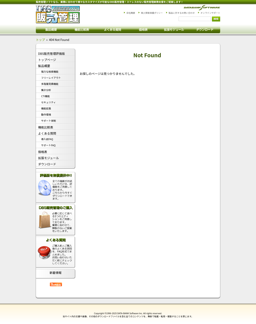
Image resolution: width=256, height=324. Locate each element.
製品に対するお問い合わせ (182, 12)
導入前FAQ (47, 139)
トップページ (47, 59)
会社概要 (130, 12)
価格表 (143, 29)
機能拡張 (46, 108)
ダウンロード (204, 29)
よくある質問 (112, 29)
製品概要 (51, 29)
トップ (40, 39)
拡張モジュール (174, 29)
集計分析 (46, 90)
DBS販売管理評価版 (51, 53)
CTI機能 (45, 96)
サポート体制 (48, 120)
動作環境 (46, 114)
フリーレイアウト (51, 77)
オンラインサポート (210, 12)
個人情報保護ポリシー (152, 12)
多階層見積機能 (49, 84)
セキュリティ (48, 102)
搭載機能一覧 (82, 29)
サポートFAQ (48, 145)
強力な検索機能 (49, 71)
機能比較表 (45, 127)
